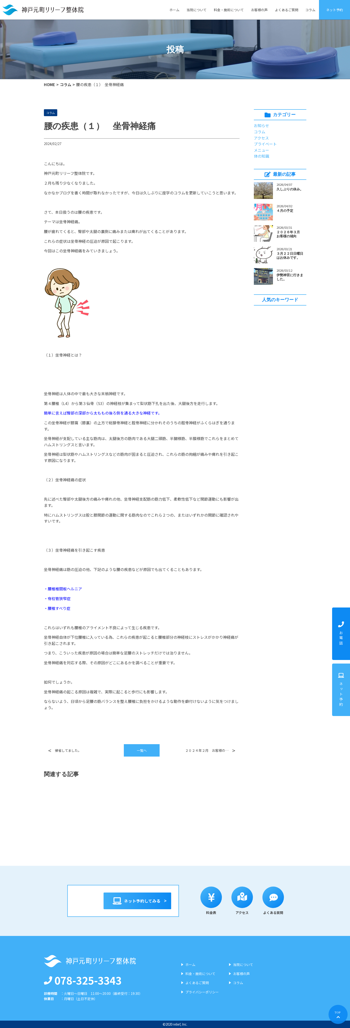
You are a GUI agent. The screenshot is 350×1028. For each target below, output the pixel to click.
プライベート (265, 144)
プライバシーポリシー (202, 992)
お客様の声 (259, 9)
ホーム (174, 9)
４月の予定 (285, 211)
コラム (310, 9)
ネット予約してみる (137, 900)
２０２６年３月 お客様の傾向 (290, 234)
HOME (49, 84)
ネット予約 (334, 9)
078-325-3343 (83, 980)
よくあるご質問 (286, 9)
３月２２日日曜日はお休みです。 (290, 256)
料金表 (214, 901)
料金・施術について (229, 9)
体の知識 (261, 156)
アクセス (261, 138)
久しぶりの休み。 (290, 189)
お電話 (341, 633)
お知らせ (261, 125)
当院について (197, 9)
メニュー (261, 150)
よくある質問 (276, 901)
